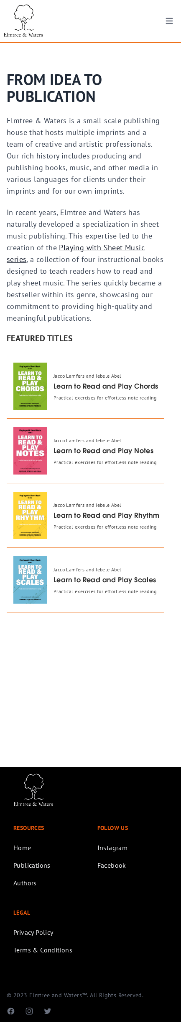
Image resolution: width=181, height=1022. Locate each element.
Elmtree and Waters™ (58, 995)
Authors (25, 883)
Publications (32, 865)
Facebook (111, 865)
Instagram (112, 847)
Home (22, 847)
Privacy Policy (33, 932)
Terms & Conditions (42, 950)
